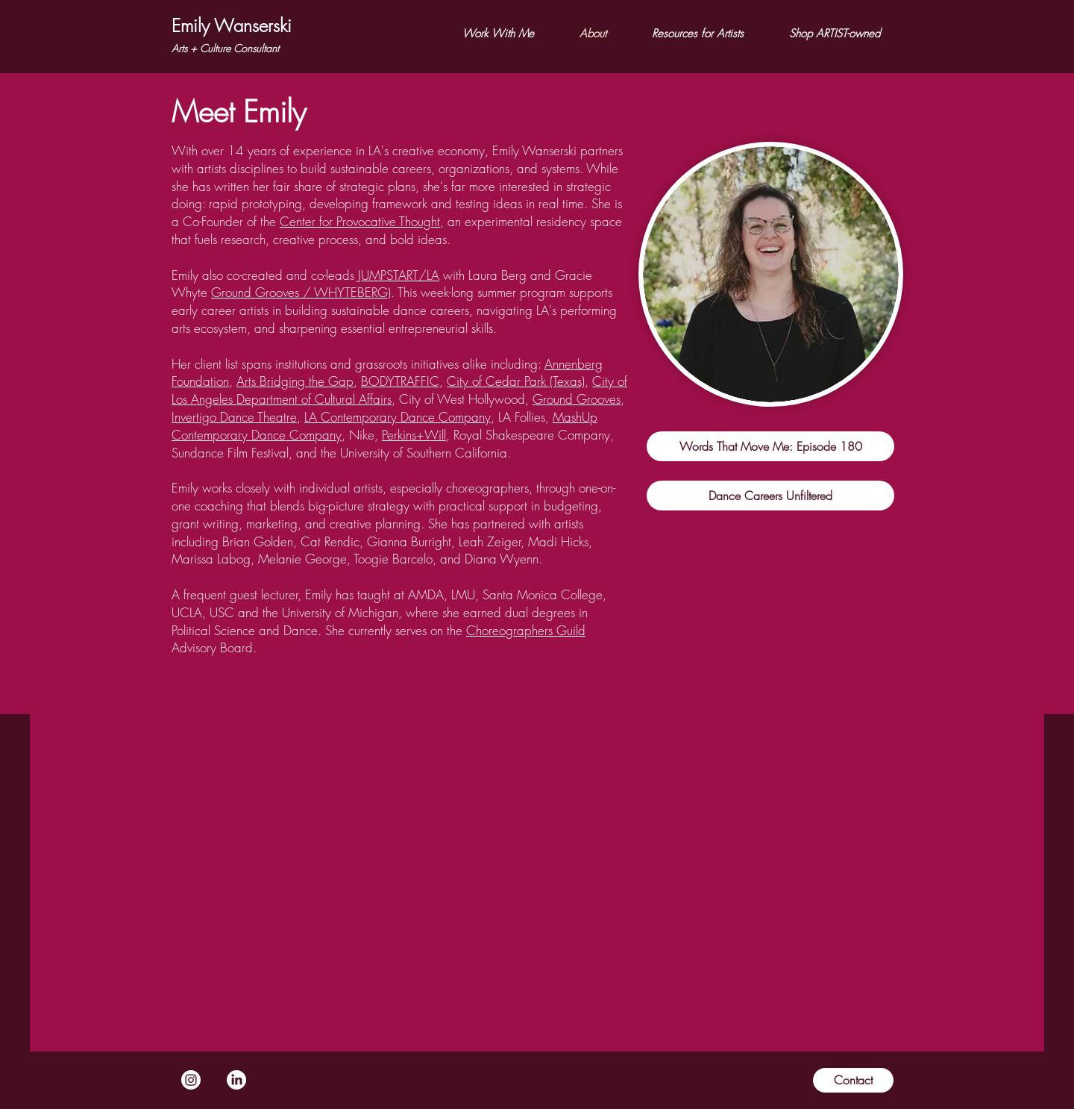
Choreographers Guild (525, 630)
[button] (497, 33)
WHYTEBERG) (352, 292)
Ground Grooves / (262, 292)
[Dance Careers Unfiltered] (770, 495)
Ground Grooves (577, 398)
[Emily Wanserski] (232, 26)
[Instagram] (191, 1080)
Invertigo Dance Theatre (234, 416)
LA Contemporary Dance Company (397, 416)
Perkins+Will (414, 434)
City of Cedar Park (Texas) (516, 381)
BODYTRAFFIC (400, 381)
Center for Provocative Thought (360, 221)
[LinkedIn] (236, 1080)
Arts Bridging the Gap (295, 381)
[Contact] (853, 1080)
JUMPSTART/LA (398, 275)
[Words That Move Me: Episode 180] (770, 446)
